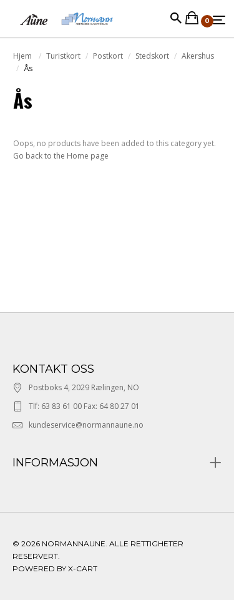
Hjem (23, 56)
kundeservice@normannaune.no (86, 425)
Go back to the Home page (61, 155)
